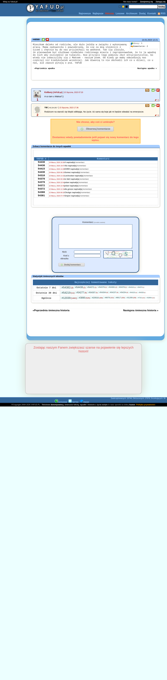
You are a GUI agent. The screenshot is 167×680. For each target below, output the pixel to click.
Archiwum (131, 13)
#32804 (151, 308)
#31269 (131, 308)
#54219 (68, 302)
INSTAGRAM (61, 412)
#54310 (132, 297)
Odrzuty (109, 13)
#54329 (142, 302)
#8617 (120, 308)
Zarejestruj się (146, 2)
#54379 (102, 297)
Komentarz (93, 227)
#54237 (114, 302)
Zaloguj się (161, 2)
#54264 (104, 302)
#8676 (109, 308)
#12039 (69, 308)
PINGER (84, 412)
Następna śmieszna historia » (140, 320)
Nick (64, 261)
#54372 (91, 297)
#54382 (67, 297)
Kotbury (48, 97)
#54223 (133, 302)
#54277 (81, 302)
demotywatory (57, 415)
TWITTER (73, 412)
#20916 (97, 308)
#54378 (123, 297)
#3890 (84, 308)
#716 (141, 308)
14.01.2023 (147, 40)
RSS (162, 13)
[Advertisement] (12, 305)
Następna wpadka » (147, 73)
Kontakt (151, 13)
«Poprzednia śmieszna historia (51, 320)
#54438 (80, 297)
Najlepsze (98, 13)
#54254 (124, 303)
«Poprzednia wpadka (44, 73)
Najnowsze (85, 13)
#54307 (93, 302)
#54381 (113, 297)
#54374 (141, 297)
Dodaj (142, 13)
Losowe (120, 13)
